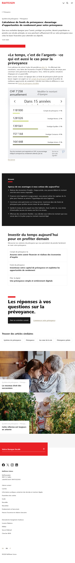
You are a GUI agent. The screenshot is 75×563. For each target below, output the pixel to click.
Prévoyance (30, 340)
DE (3, 548)
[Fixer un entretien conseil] (19, 320)
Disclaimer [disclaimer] (11, 160)
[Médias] (4, 526)
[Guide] (3, 499)
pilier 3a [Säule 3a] (44, 67)
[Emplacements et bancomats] (10, 509)
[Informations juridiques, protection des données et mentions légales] (22, 492)
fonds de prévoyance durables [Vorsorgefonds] (28, 83)
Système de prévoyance (12, 340)
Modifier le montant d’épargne (47, 93)
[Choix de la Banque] (22, 450)
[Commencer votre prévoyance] (44, 320)
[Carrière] (4, 488)
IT (10, 548)
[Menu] (72, 2)
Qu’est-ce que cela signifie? (55, 153)
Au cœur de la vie (45, 340)
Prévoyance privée (63, 340)
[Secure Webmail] (7, 530)
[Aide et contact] (6, 485)
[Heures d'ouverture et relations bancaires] (14, 512)
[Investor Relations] (7, 523)
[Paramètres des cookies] (9, 495)
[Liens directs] (64, 2)
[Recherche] (67, 2)
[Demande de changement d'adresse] (13, 520)
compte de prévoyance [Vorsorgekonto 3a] (39, 79)
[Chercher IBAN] (6, 533)
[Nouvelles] (5, 502)
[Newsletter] (5, 505)
